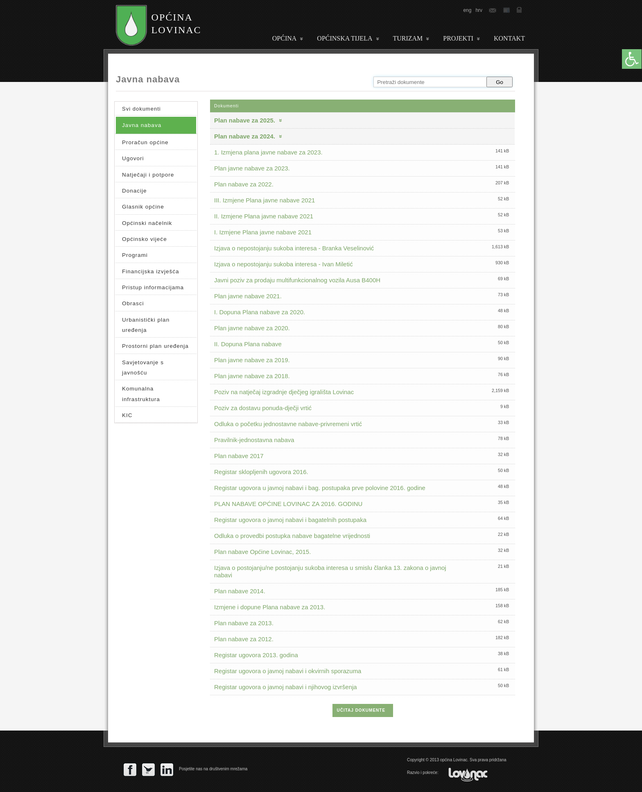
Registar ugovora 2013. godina (256, 654)
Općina (284, 38)
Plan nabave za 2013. (244, 623)
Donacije (134, 191)
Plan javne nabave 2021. (248, 296)
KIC (127, 415)
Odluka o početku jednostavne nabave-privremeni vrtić (288, 423)
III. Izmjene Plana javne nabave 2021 (264, 200)
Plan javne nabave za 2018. (252, 375)
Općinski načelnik (147, 223)
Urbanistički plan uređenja (146, 325)
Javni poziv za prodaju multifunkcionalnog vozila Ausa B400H (297, 280)
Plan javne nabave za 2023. (252, 168)
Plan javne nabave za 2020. (252, 328)
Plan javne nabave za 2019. (252, 359)
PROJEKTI (458, 38)
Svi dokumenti (141, 109)
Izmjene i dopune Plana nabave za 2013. (269, 607)
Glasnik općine (143, 207)
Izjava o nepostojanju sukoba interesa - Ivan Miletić (283, 264)
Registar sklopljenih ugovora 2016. (261, 471)
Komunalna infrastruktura (141, 394)
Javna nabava (141, 125)
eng (467, 10)
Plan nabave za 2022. (244, 184)
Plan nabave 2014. (239, 591)
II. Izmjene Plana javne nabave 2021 (263, 216)
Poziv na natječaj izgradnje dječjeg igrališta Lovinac (284, 391)
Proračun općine (145, 142)
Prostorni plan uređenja (155, 346)
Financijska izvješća (150, 271)
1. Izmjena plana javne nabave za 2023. (268, 152)
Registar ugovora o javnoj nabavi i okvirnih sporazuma (287, 670)
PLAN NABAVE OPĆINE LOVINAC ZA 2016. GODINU (288, 503)
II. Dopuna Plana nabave (248, 343)
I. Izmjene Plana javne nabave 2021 (263, 232)
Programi (135, 255)
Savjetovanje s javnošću (143, 367)
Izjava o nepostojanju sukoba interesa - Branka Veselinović (294, 248)
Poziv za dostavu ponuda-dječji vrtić (263, 407)
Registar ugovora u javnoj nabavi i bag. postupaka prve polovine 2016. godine (319, 487)
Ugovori (133, 158)
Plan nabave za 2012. (244, 638)
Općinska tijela (344, 38)
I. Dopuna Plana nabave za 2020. (259, 312)
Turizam (408, 38)
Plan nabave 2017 (239, 455)
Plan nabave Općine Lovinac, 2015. (262, 551)
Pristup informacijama (153, 287)
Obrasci (133, 303)
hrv (478, 10)
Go (499, 82)
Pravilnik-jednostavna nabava (254, 439)
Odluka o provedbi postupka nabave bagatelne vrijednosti (292, 535)
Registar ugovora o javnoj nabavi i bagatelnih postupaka (290, 519)
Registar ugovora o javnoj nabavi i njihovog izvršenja (285, 686)
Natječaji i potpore (148, 175)
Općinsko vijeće (144, 239)
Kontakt (509, 38)
